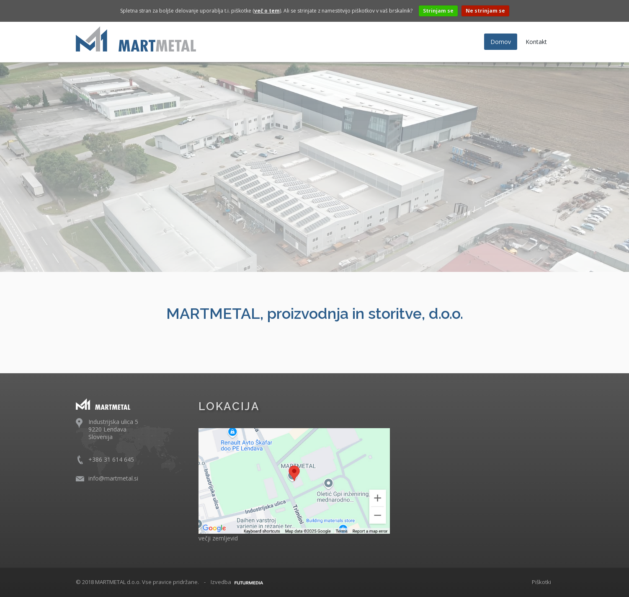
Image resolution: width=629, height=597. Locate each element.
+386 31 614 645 (111, 459)
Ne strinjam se (485, 10)
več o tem (267, 10)
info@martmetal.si (113, 478)
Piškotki (541, 582)
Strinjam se (438, 10)
